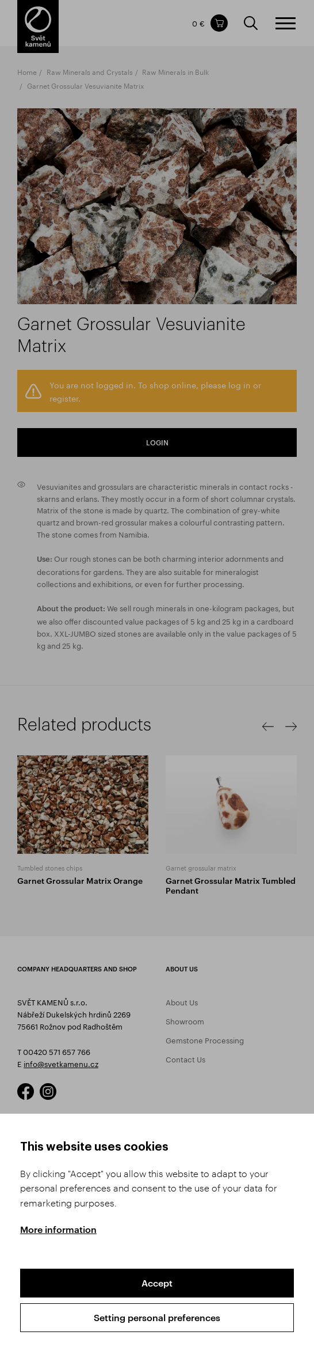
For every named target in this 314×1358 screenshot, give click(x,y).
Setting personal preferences (157, 1317)
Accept (157, 1282)
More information (58, 1229)
